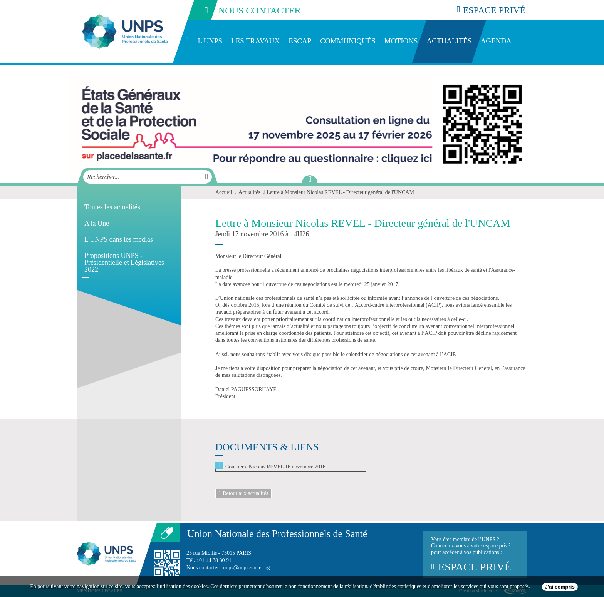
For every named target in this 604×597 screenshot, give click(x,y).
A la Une (96, 223)
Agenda (496, 41)
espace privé (491, 10)
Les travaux (255, 41)
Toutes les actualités (112, 207)
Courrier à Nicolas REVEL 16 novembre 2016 (275, 467)
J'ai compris (560, 587)
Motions (401, 41)
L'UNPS (210, 41)
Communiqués (348, 41)
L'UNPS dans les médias (118, 239)
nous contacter (243, 10)
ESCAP (300, 41)
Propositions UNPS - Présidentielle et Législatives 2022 (124, 262)
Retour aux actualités (243, 493)
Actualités (448, 41)
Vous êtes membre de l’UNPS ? (475, 555)
